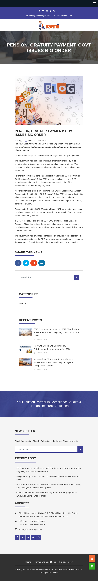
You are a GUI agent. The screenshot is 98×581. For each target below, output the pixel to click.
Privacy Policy (66, 562)
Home (28, 562)
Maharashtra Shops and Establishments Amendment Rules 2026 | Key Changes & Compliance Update (53, 362)
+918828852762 (64, 15)
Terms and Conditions (45, 562)
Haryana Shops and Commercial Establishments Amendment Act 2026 (52, 347)
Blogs (19, 140)
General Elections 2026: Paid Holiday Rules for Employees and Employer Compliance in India (47, 494)
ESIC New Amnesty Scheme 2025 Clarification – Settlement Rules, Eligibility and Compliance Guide (56, 332)
